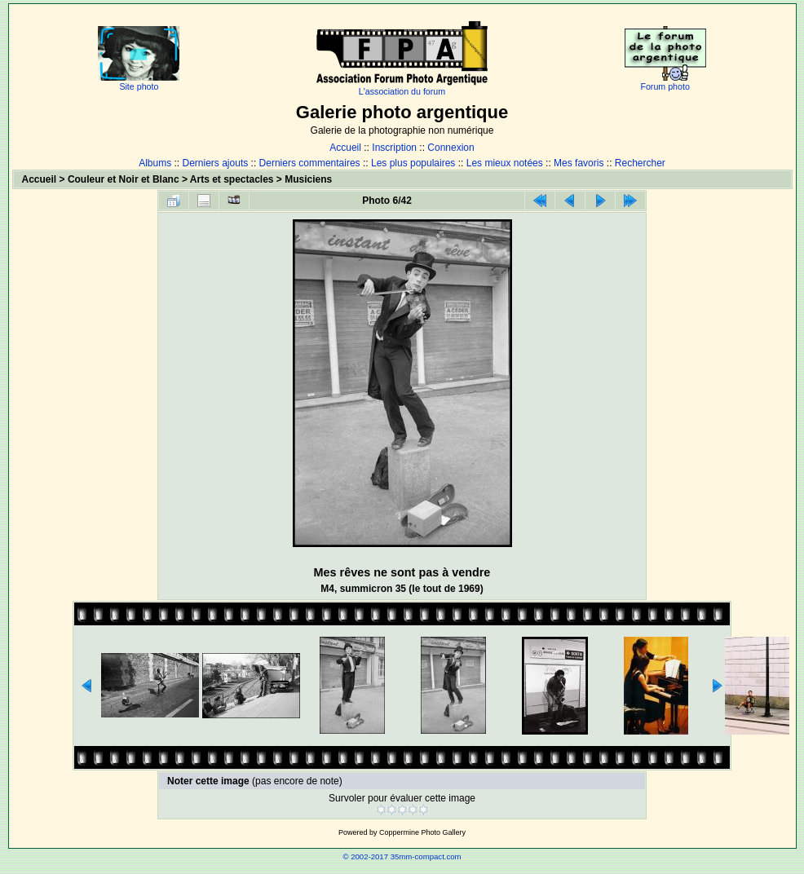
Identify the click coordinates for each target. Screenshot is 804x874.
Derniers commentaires (309, 163)
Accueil (345, 147)
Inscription (394, 147)
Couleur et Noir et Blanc (123, 179)
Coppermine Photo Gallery (422, 832)
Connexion (450, 147)
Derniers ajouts (216, 163)
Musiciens (308, 179)
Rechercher (640, 163)
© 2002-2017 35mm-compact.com (401, 856)
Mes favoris (578, 163)
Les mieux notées (504, 163)
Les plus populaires (413, 163)
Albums (155, 163)
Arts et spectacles (232, 179)
